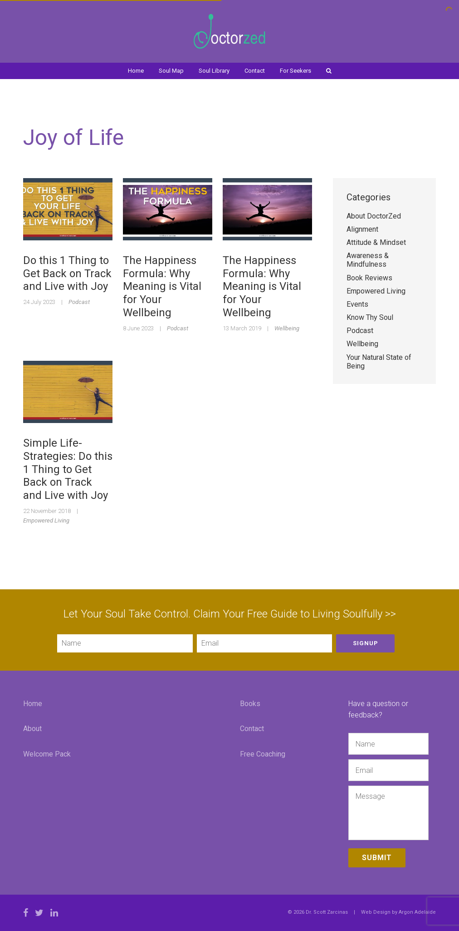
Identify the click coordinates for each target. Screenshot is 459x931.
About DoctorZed (374, 216)
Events (357, 304)
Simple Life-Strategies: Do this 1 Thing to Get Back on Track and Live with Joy (67, 469)
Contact (254, 70)
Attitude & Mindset (376, 242)
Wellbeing (286, 328)
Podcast (79, 302)
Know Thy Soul (370, 317)
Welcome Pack (47, 754)
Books (250, 703)
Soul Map (171, 70)
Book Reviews (369, 278)
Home (136, 70)
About (32, 728)
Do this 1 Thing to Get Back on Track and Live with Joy (67, 273)
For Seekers (295, 70)
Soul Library (214, 70)
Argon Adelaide (417, 912)
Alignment (362, 229)
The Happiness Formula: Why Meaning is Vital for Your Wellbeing (162, 286)
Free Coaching (262, 754)
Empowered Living (46, 520)
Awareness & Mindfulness (368, 260)
